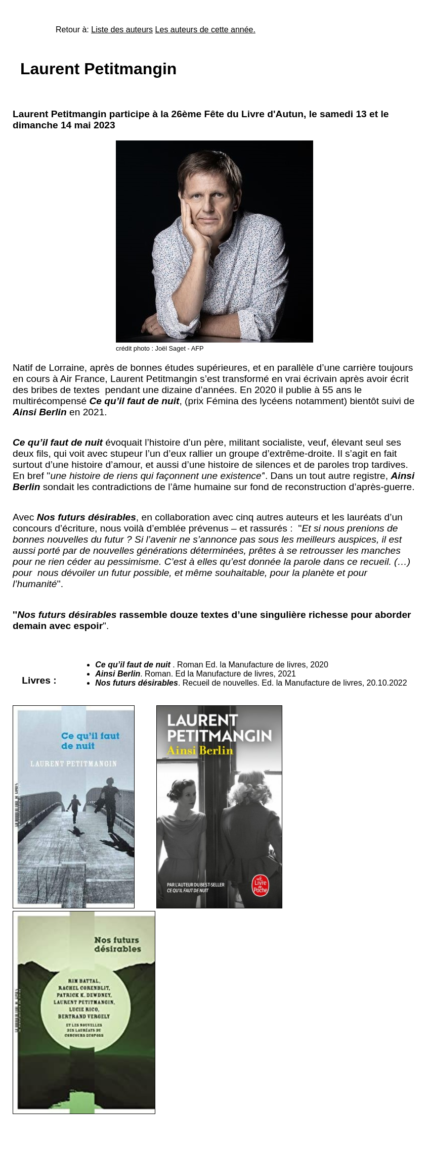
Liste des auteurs (122, 29)
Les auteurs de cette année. (205, 29)
